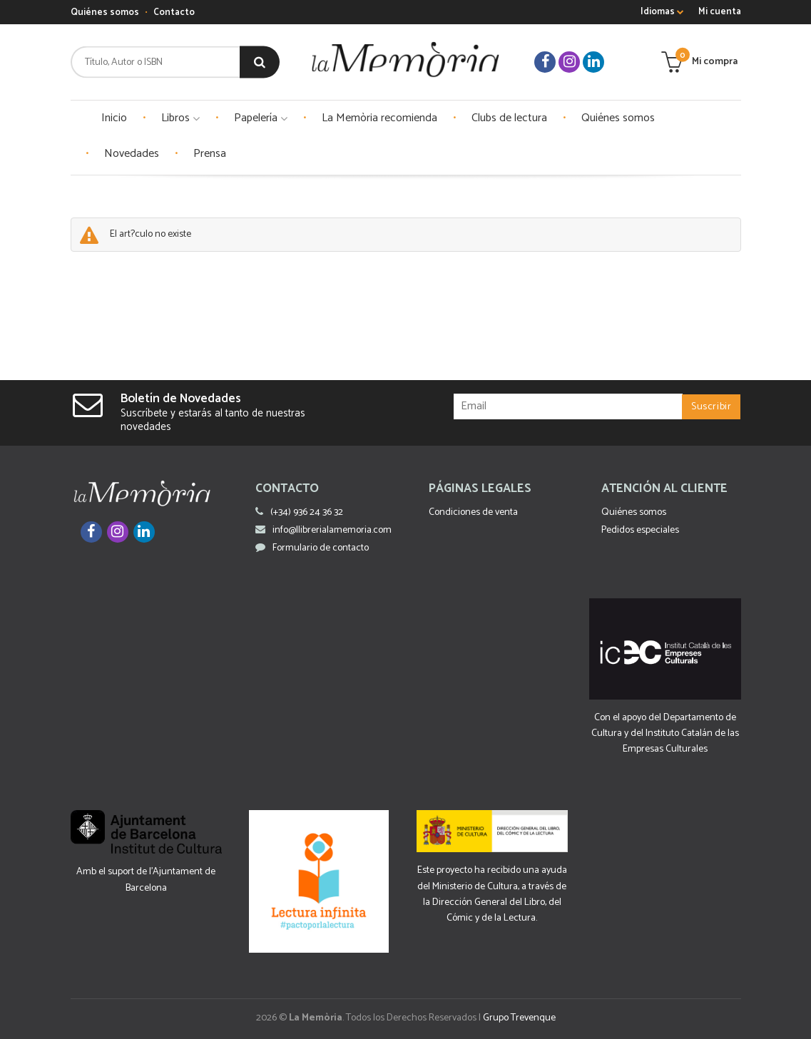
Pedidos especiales (640, 530)
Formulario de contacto (312, 548)
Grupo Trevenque (519, 1018)
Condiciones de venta (473, 512)
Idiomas (662, 11)
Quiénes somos (105, 12)
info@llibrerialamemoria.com (323, 530)
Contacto (174, 12)
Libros (180, 118)
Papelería (260, 118)
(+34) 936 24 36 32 (306, 512)
